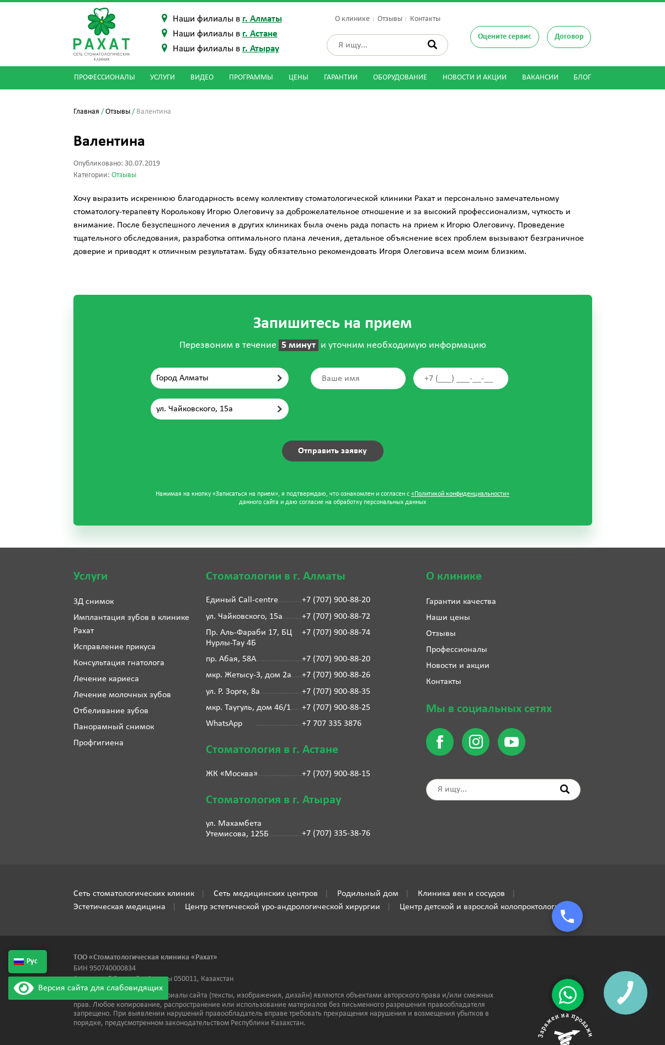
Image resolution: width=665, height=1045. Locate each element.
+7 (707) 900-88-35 (336, 691)
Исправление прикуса (114, 647)
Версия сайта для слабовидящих (88, 988)
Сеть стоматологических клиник (133, 893)
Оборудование (400, 77)
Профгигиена (98, 743)
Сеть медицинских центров (266, 893)
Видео (202, 77)
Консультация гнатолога (118, 663)
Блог (582, 77)
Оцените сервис (504, 37)
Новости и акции (475, 77)
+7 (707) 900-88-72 (336, 616)
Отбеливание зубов (110, 711)
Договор (569, 37)
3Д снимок (93, 601)
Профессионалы (104, 77)
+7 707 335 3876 (331, 723)
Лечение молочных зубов (122, 695)
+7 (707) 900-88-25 (336, 707)
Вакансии (540, 77)
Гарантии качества (461, 601)
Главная (86, 112)
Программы (251, 77)
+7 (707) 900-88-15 (336, 774)
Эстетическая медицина (119, 907)
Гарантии (341, 77)
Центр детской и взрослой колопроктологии (482, 907)
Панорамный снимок (113, 727)
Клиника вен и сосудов (461, 893)
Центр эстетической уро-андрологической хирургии (282, 907)
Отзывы (389, 19)
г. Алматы (262, 19)
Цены (298, 77)
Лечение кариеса (106, 679)
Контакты (425, 19)
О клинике (352, 19)
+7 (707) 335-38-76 (336, 833)
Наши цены (448, 617)
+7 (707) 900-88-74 (336, 632)
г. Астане (260, 34)
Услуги (162, 77)
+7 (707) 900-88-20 (336, 600)
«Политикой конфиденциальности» (460, 494)
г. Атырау (260, 49)
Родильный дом (367, 893)
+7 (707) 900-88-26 (336, 675)
